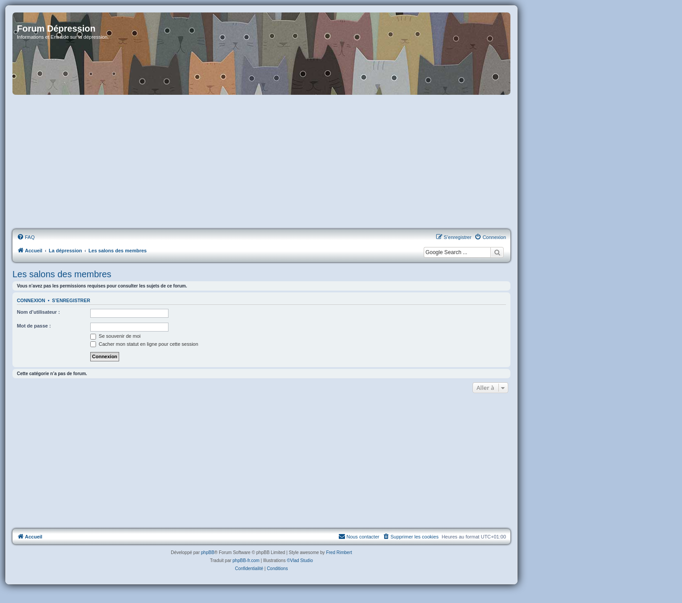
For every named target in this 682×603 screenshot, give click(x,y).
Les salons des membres (61, 274)
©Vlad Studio (300, 560)
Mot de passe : (34, 325)
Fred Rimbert (339, 552)
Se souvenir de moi (115, 336)
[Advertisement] (261, 162)
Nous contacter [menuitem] (358, 536)
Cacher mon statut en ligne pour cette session (144, 344)
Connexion (31, 300)
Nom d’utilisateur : (38, 312)
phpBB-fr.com (246, 560)
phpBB (207, 552)
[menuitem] (26, 237)
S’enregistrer (71, 300)
